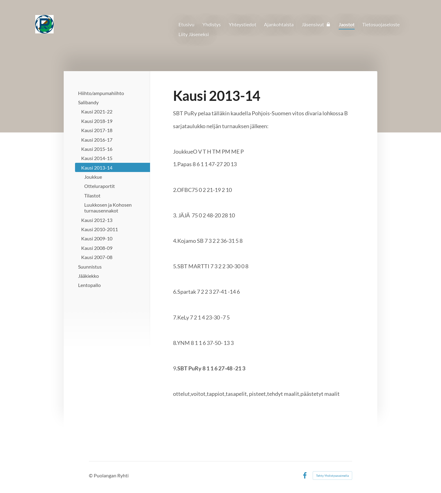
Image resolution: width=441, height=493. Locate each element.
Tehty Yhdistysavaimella (332, 475)
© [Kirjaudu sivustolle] (91, 475)
